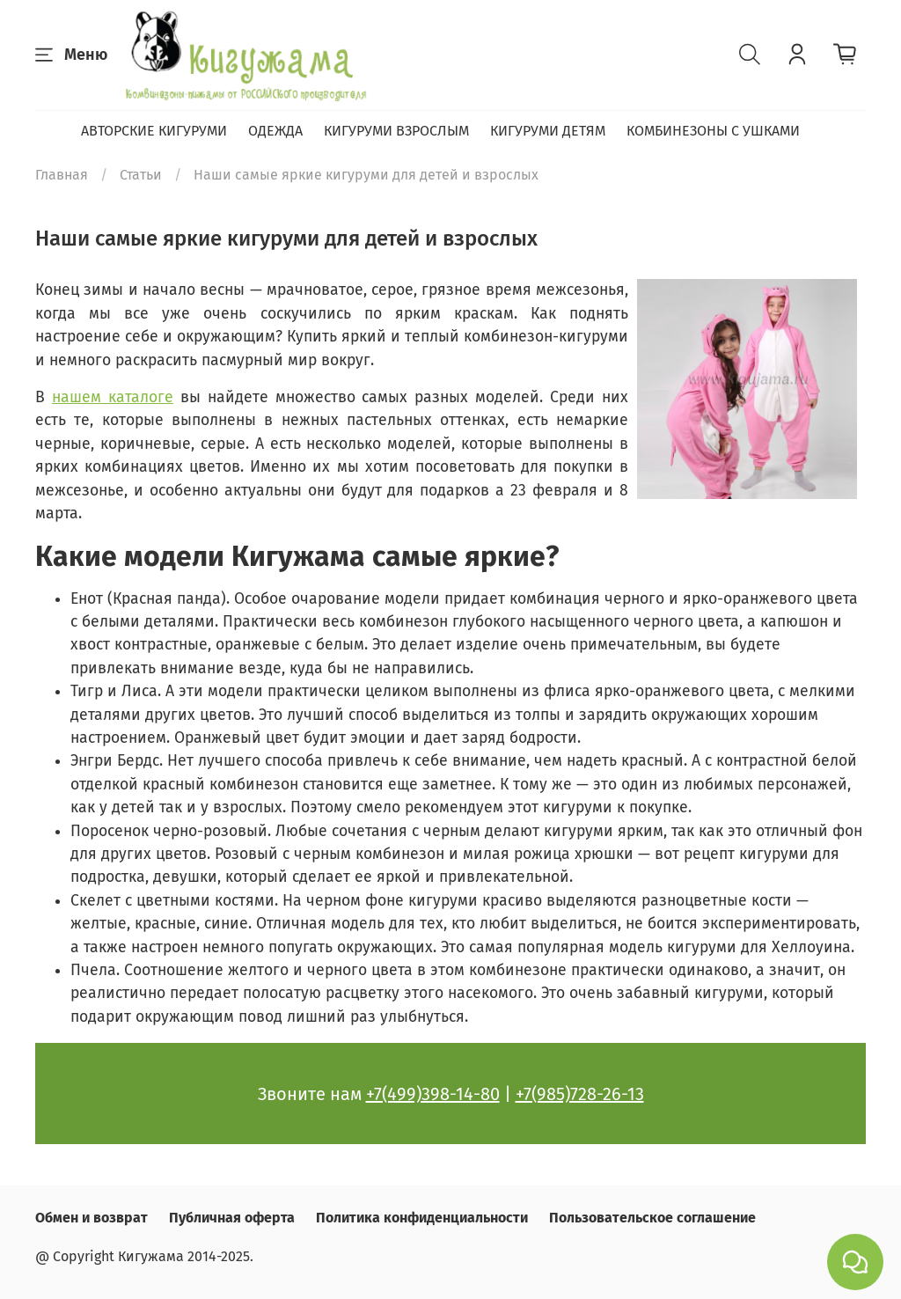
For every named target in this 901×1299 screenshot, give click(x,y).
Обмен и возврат (91, 1217)
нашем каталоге (112, 397)
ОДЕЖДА (275, 130)
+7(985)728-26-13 (580, 1094)
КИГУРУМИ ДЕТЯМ (547, 130)
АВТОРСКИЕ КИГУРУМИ (154, 130)
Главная (61, 174)
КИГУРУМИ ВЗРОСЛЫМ (396, 130)
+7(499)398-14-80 (433, 1094)
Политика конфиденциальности (422, 1217)
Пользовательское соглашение (652, 1217)
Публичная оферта (232, 1217)
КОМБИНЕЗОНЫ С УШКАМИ (713, 130)
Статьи (141, 174)
